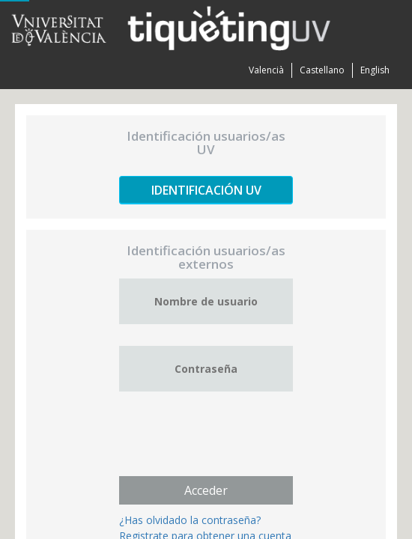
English (375, 70)
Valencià (266, 70)
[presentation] (233, 442)
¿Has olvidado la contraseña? (190, 520)
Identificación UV (206, 190)
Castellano (322, 70)
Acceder (206, 490)
